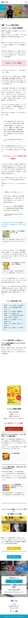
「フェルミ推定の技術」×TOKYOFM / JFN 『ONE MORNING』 (16, 486)
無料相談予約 (14, 581)
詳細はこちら (14, 548)
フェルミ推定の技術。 (15, 453)
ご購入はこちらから (14, 429)
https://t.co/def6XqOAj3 (13, 210)
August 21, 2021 (7, 215)
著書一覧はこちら (14, 557)
